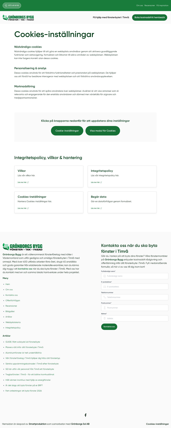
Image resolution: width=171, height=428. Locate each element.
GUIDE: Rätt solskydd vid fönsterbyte (23, 342)
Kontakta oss (12, 295)
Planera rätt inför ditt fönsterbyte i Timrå (24, 347)
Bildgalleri (10, 311)
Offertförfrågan (13, 300)
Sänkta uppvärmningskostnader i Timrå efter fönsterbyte (32, 364)
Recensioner (149, 5)
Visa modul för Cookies (103, 130)
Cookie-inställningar (67, 130)
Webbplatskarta (13, 322)
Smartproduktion (38, 424)
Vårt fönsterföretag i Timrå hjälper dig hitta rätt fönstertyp (33, 358)
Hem (8, 284)
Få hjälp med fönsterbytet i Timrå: (110, 17)
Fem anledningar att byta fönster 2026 (24, 391)
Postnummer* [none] (106, 303)
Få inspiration (162, 5)
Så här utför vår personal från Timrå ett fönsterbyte (30, 369)
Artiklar (9, 317)
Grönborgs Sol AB (81, 424)
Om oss (139, 5)
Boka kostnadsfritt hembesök (149, 17)
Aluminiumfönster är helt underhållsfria (23, 353)
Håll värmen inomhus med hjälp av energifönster (28, 380)
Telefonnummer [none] (107, 293)
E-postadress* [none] (106, 282)
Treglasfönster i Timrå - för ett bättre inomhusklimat (30, 374)
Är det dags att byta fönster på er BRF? (24, 385)
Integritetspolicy (13, 328)
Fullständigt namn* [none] (108, 271)
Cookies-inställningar (157, 424)
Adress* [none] (104, 314)
